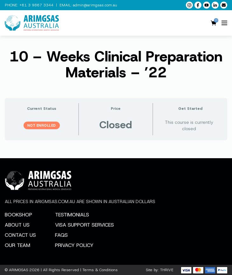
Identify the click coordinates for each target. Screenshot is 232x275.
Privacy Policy (74, 245)
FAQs (61, 235)
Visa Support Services (84, 225)
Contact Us (20, 235)
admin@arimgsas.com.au (95, 5)
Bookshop (18, 214)
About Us (17, 225)
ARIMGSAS (18, 269)
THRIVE (166, 269)
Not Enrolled (41, 125)
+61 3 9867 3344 (36, 5)
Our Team (17, 245)
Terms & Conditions (100, 269)
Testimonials (72, 214)
